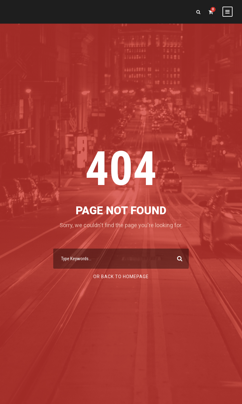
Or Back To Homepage (121, 276)
